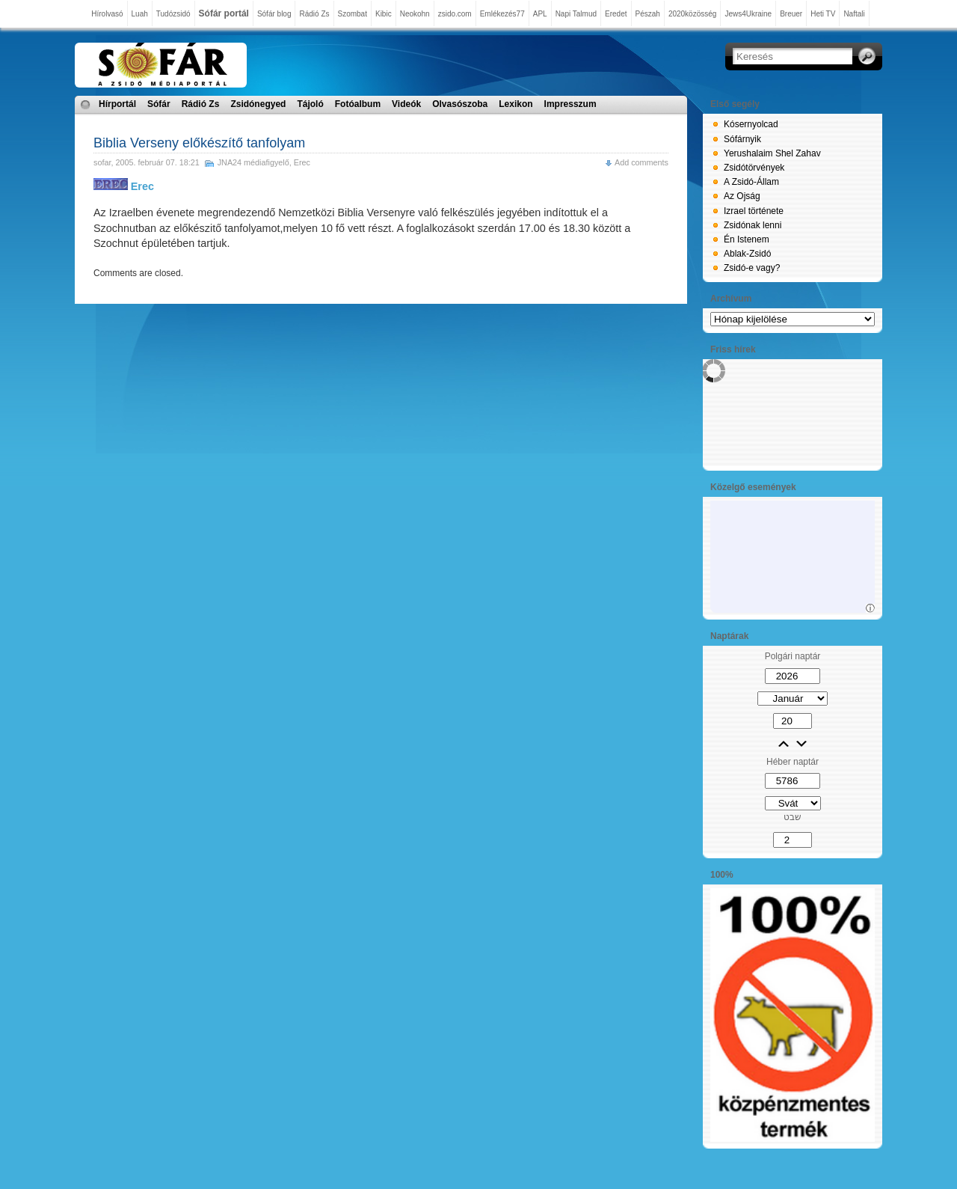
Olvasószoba (459, 104)
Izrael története (754, 211)
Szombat (352, 14)
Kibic (383, 14)
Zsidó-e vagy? (752, 268)
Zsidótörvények (754, 167)
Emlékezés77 (502, 14)
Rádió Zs (314, 14)
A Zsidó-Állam (751, 182)
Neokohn (415, 14)
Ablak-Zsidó (747, 253)
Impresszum (570, 104)
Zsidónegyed (258, 104)
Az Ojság (742, 196)
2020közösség (692, 14)
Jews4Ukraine (748, 14)
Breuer (791, 14)
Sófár (158, 104)
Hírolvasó (107, 14)
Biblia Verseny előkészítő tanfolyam (199, 142)
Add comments (641, 162)
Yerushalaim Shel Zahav (772, 153)
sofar (102, 162)
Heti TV (822, 14)
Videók (406, 104)
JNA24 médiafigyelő (253, 162)
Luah (140, 14)
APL (540, 14)
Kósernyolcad (751, 124)
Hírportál (117, 104)
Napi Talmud (576, 14)
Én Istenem (746, 239)
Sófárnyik (742, 139)
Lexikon (515, 104)
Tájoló (310, 104)
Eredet (616, 14)
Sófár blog (274, 14)
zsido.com (455, 14)
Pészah (648, 14)
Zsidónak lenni (752, 225)
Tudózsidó (173, 14)
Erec (302, 162)
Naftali (853, 14)
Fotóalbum (358, 104)
